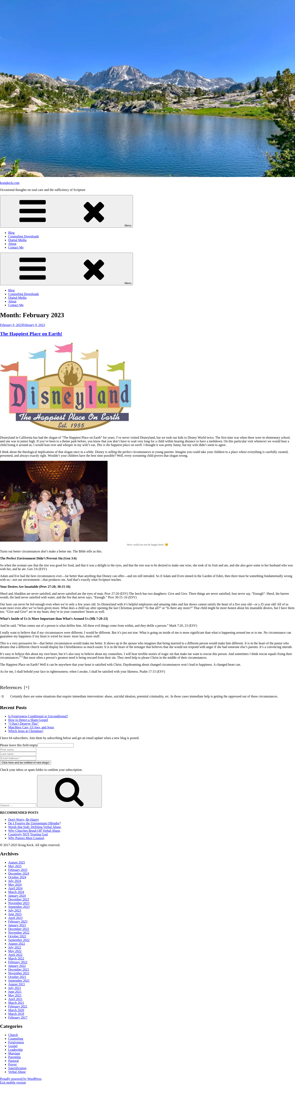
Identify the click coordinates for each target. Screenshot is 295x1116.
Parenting (14, 1057)
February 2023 (17, 921)
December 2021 (18, 969)
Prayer (12, 1064)
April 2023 (15, 918)
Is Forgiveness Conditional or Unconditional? (38, 716)
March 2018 (16, 1014)
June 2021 (15, 991)
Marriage (14, 1053)
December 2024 (18, 873)
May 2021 (15, 995)
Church (13, 1035)
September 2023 (19, 906)
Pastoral (13, 1060)
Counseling (15, 1038)
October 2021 (17, 977)
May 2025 (15, 866)
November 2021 (19, 973)
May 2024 (15, 884)
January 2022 (17, 966)
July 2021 (14, 988)
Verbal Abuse (17, 1072)
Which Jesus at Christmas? (25, 731)
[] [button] (26, 687)
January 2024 (17, 895)
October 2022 (17, 936)
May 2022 (15, 951)
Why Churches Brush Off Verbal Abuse (34, 830)
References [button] (11, 687)
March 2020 (16, 1010)
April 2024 (15, 888)
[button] (21, 657)
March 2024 (16, 892)
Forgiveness (16, 1042)
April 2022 (15, 954)
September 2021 (19, 980)
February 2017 (17, 1017)
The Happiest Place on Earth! (31, 333)
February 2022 (17, 962)
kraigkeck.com (9, 183)
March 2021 (16, 1002)
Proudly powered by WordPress (20, 1079)
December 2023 (18, 899)
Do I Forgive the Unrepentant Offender (33, 823)
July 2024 (14, 881)
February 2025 (17, 870)
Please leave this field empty (37, 745)
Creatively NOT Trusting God (28, 834)
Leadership (15, 1049)
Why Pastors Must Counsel (26, 838)
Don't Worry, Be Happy (23, 819)
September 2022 (19, 940)
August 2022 (16, 943)
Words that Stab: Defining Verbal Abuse (34, 827)
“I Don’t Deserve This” (23, 723)
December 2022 (18, 929)
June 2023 (15, 914)
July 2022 (14, 947)
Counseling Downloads (23, 236)
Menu (66, 211)
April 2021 (15, 999)
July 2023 (14, 910)
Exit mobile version (13, 1082)
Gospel (12, 1046)
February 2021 (17, 1006)
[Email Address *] (18, 758)
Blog (11, 232)
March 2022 (16, 958)
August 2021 (16, 984)
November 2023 (19, 903)
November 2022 (19, 932)
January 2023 (17, 925)
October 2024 (17, 877)
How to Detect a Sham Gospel (28, 720)
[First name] (18, 749)
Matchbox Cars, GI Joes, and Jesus (31, 727)
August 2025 (16, 862)
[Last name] (18, 754)
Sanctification (17, 1068)
